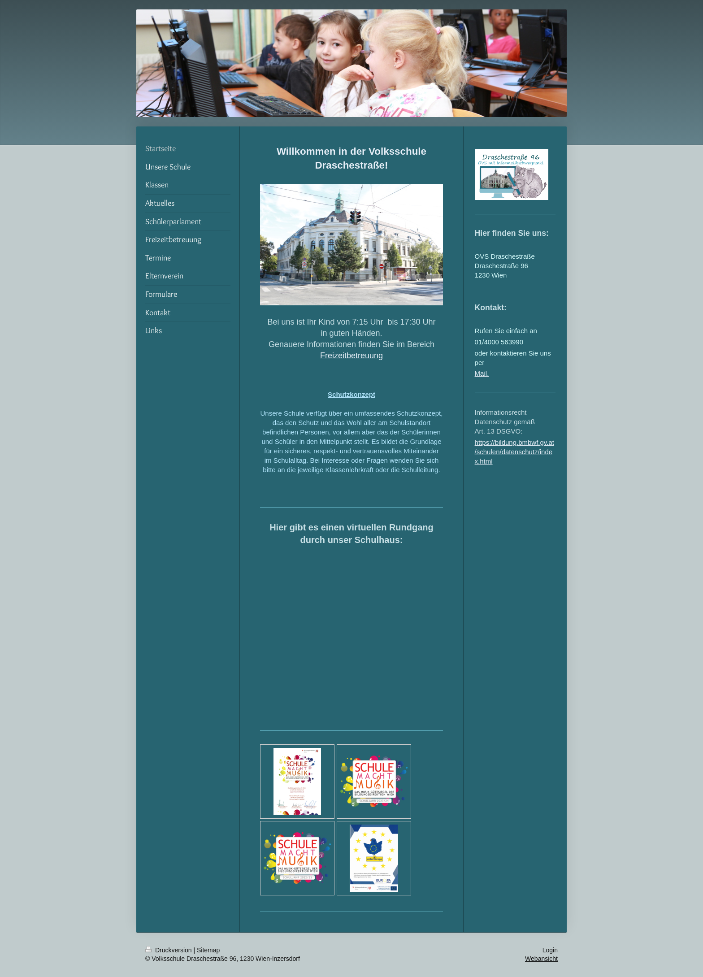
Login (550, 950)
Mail (481, 373)
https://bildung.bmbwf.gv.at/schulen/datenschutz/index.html (514, 452)
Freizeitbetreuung (351, 355)
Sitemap (208, 950)
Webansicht (541, 958)
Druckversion (169, 950)
